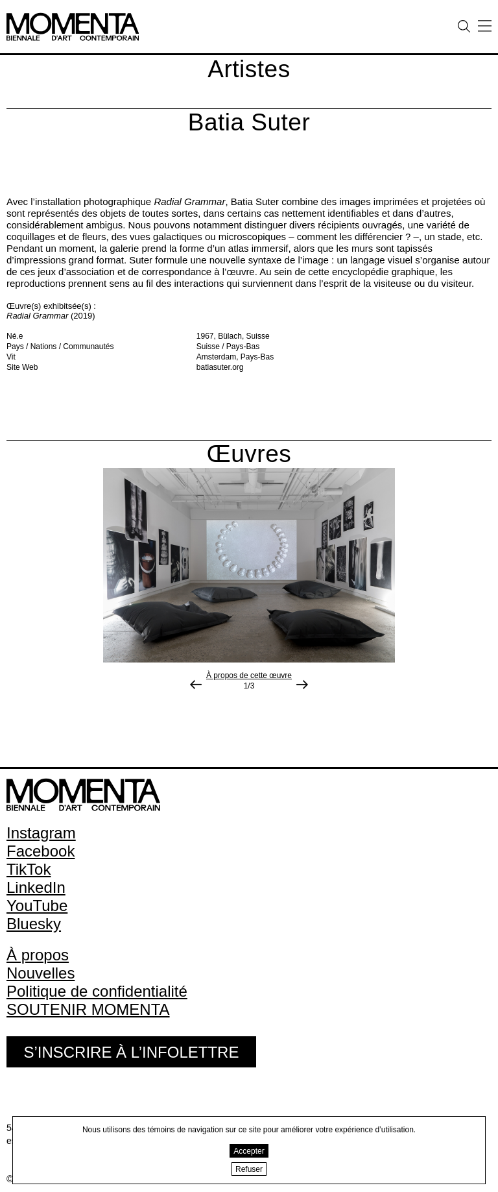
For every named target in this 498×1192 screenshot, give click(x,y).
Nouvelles (40, 973)
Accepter (248, 1151)
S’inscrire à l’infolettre (131, 1052)
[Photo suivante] (302, 684)
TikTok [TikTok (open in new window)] (28, 869)
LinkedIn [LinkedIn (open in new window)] (35, 887)
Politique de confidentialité (96, 991)
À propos (37, 955)
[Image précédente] (195, 684)
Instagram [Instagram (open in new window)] (41, 833)
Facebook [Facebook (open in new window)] (40, 851)
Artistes (249, 69)
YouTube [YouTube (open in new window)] (36, 905)
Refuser (249, 1169)
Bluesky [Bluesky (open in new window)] (33, 923)
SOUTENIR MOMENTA (88, 1009)
